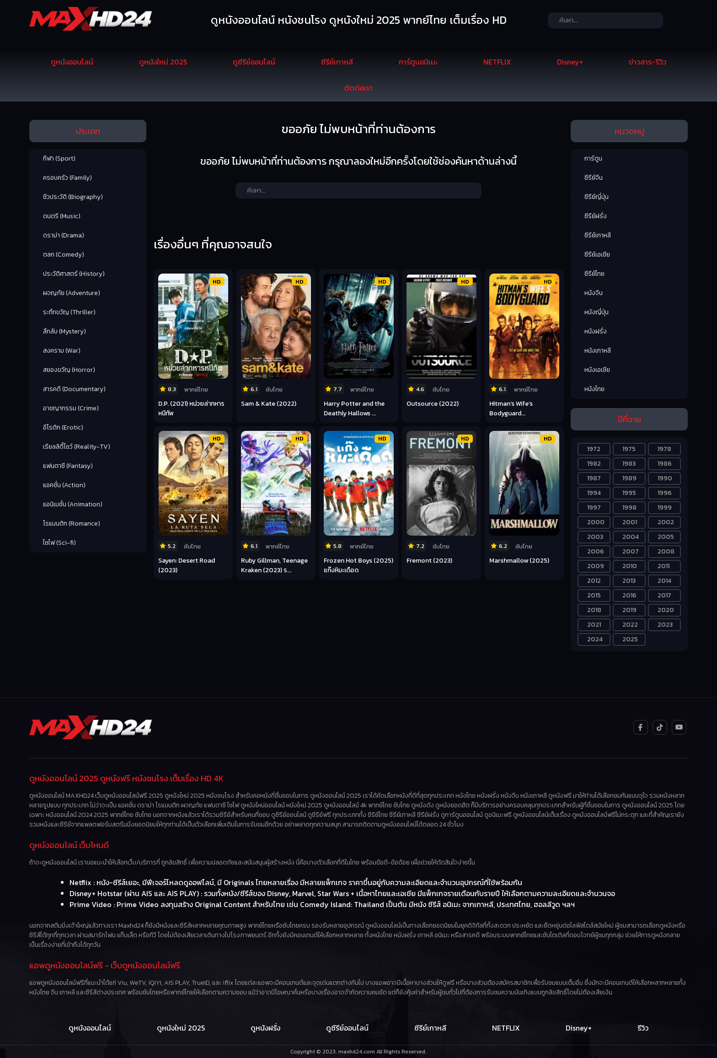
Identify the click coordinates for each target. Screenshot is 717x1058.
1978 (664, 449)
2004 (630, 537)
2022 (630, 624)
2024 (595, 639)
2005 (666, 537)
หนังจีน (593, 293)
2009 (595, 566)
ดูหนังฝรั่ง (265, 1027)
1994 (594, 493)
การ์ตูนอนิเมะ (418, 61)
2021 (594, 624)
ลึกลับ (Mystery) (64, 331)
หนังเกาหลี (597, 350)
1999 (665, 507)
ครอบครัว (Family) (67, 178)
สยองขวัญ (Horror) (69, 370)
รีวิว (642, 1027)
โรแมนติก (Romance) (71, 523)
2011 (663, 566)
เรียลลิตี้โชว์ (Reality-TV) (76, 446)
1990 (665, 478)
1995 (629, 493)
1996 (665, 493)
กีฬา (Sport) (59, 158)
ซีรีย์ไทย (594, 274)
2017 (664, 595)
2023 (665, 624)
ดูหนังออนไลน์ (72, 61)
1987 (594, 478)
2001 (629, 522)
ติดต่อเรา (358, 87)
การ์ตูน (593, 158)
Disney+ (570, 61)
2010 (629, 566)
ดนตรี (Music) (61, 216)
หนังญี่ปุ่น (596, 312)
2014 (664, 580)
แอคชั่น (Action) (64, 485)
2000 (596, 522)
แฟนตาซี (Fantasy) (68, 466)
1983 (629, 463)
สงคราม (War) (61, 350)
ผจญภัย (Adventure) (71, 293)
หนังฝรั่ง (595, 331)
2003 (595, 537)
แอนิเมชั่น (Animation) (72, 504)
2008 (666, 551)
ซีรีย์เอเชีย (597, 254)
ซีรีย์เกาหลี (337, 61)
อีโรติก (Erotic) (63, 427)
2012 (594, 580)
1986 (665, 463)
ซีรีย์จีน (593, 178)
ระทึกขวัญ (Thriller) (69, 312)
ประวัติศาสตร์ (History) (74, 274)
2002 (666, 522)
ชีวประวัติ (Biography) (73, 197)
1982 (594, 463)
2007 (630, 551)
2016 (629, 595)
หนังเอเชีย (597, 370)
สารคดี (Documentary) (74, 389)
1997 (594, 507)
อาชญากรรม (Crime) (71, 408)
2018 (594, 610)
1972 (593, 449)
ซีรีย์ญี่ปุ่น (596, 197)
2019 (629, 610)
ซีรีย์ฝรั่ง (595, 216)
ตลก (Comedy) (63, 254)
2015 (594, 595)
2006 (595, 551)
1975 (629, 449)
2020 (666, 610)
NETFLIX (497, 61)
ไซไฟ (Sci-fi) (59, 543)
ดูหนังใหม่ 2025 (163, 61)
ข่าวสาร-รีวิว (647, 61)
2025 (630, 639)
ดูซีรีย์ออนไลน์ (254, 61)
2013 (629, 580)
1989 (629, 478)
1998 (629, 507)
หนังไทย (594, 389)
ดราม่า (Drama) (63, 235)
